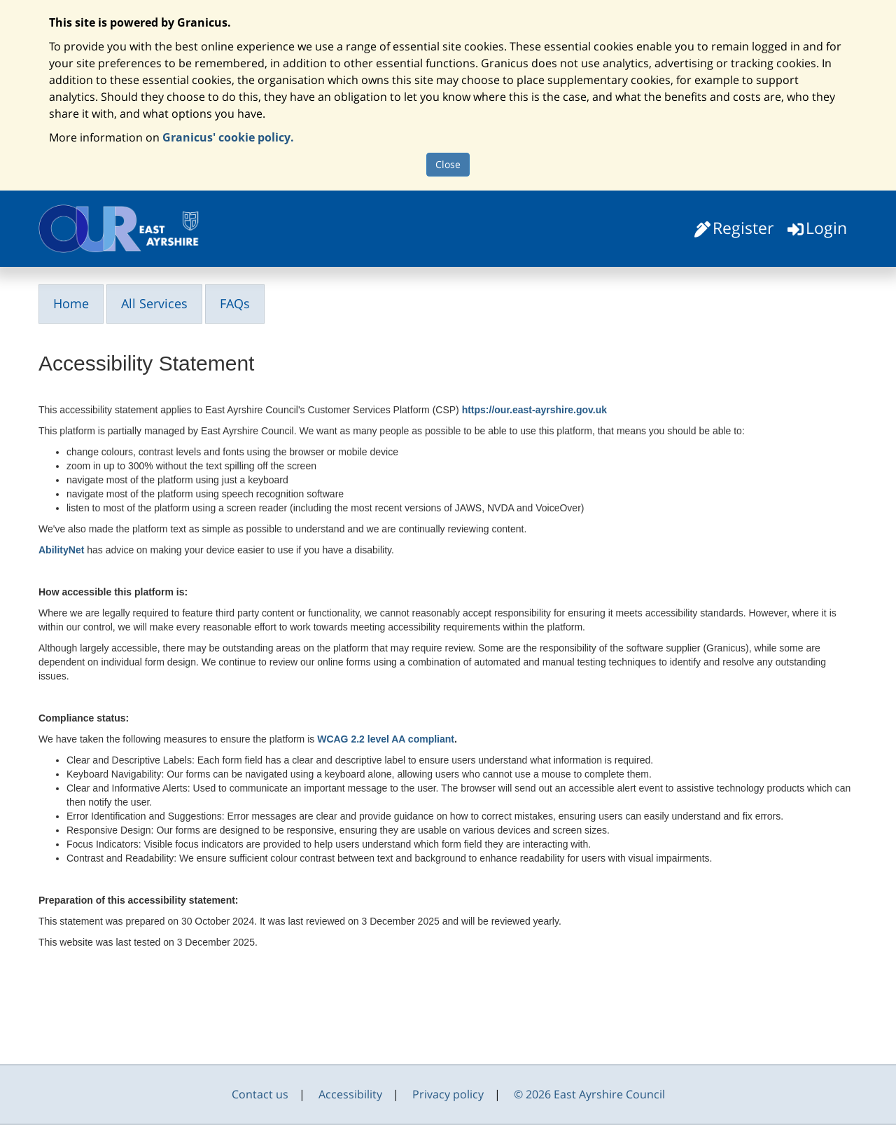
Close (448, 164)
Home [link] (71, 303)
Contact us (260, 1094)
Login (826, 227)
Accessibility (350, 1094)
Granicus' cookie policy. (228, 137)
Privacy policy (448, 1094)
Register (743, 227)
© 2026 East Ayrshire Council (589, 1094)
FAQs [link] (235, 303)
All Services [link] (154, 303)
